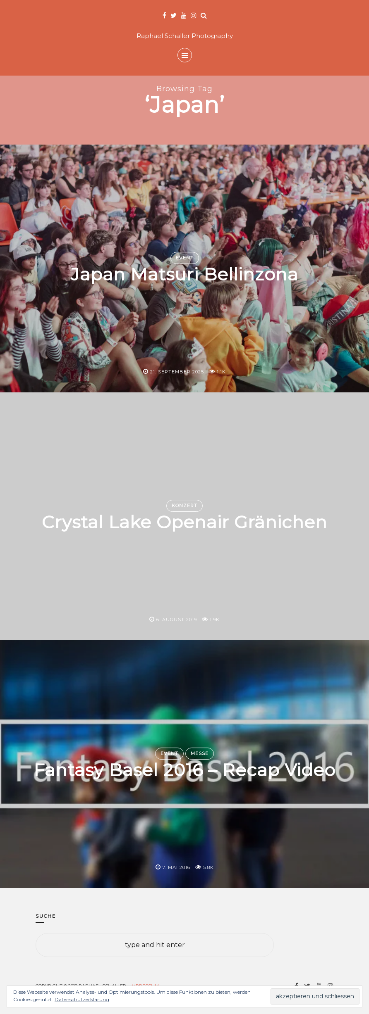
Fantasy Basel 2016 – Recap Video (184, 770)
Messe (199, 753)
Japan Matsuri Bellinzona (184, 274)
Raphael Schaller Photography (185, 36)
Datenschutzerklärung (82, 999)
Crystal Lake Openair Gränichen (184, 522)
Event (185, 258)
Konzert (184, 505)
